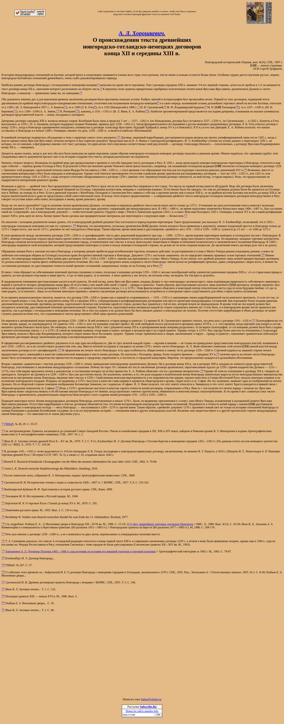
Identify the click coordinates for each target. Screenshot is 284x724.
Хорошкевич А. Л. (16, 551)
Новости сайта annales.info (142, 711)
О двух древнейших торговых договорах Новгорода (161, 524)
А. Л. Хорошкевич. (142, 33)
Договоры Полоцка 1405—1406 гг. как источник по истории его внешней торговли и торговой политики (92, 551)
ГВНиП (9, 424)
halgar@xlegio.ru (151, 699)
